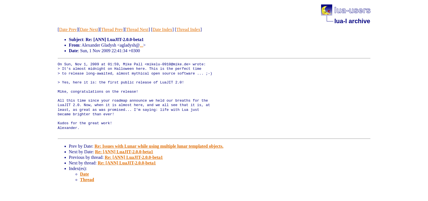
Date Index (162, 29)
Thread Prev (112, 29)
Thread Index (188, 29)
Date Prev (68, 29)
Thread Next (137, 29)
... (141, 45)
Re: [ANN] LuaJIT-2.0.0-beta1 (124, 151)
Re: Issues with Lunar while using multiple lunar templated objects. (158, 146)
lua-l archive (352, 21)
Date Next (89, 29)
